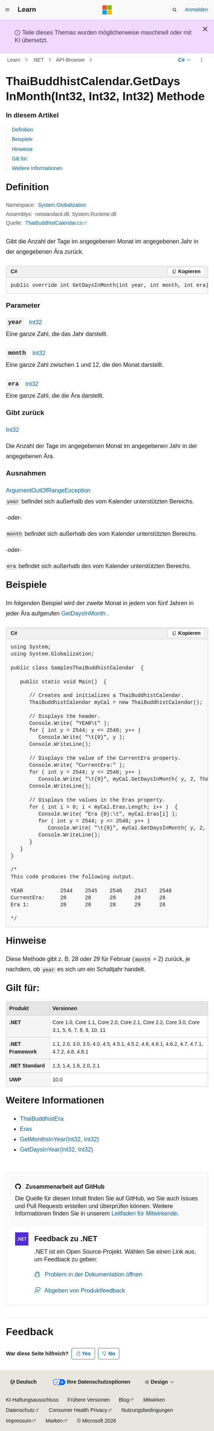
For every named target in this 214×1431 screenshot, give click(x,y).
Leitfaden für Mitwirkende (144, 1213)
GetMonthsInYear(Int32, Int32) (59, 1139)
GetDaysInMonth (83, 613)
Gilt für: (20, 159)
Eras (26, 1129)
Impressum (18, 1421)
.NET (38, 60)
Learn (14, 60)
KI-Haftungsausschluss (32, 1400)
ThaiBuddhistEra (41, 1119)
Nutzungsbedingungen (147, 1410)
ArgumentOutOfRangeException (48, 490)
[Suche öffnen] (174, 10)
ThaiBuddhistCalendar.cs (54, 223)
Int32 (35, 322)
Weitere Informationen (37, 168)
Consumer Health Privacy (78, 1410)
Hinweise (22, 149)
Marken (54, 1421)
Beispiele (22, 139)
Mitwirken (154, 1400)
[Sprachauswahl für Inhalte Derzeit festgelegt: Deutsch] (23, 1382)
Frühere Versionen (88, 1400)
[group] (107, 286)
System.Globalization (62, 205)
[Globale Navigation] (7, 10)
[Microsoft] (107, 10)
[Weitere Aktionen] (201, 60)
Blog (124, 1400)
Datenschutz (20, 1410)
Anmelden (196, 9)
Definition (22, 130)
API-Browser (70, 60)
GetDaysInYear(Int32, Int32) (56, 1149)
